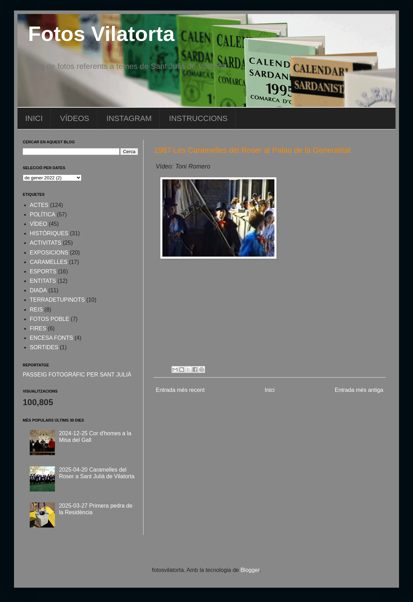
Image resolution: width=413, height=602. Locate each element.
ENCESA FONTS (51, 338)
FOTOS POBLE (49, 319)
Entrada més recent (180, 390)
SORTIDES (44, 347)
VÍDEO (38, 224)
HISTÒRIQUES (49, 233)
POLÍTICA (42, 214)
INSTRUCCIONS (198, 118)
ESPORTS (43, 271)
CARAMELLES (49, 262)
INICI (34, 118)
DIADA (38, 290)
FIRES (38, 328)
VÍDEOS (74, 118)
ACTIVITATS (45, 243)
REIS (36, 310)
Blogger (249, 570)
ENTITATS (43, 281)
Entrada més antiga (359, 390)
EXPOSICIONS (49, 253)
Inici (269, 390)
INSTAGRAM (129, 118)
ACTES (39, 205)
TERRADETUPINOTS (57, 300)
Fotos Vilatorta (101, 33)
